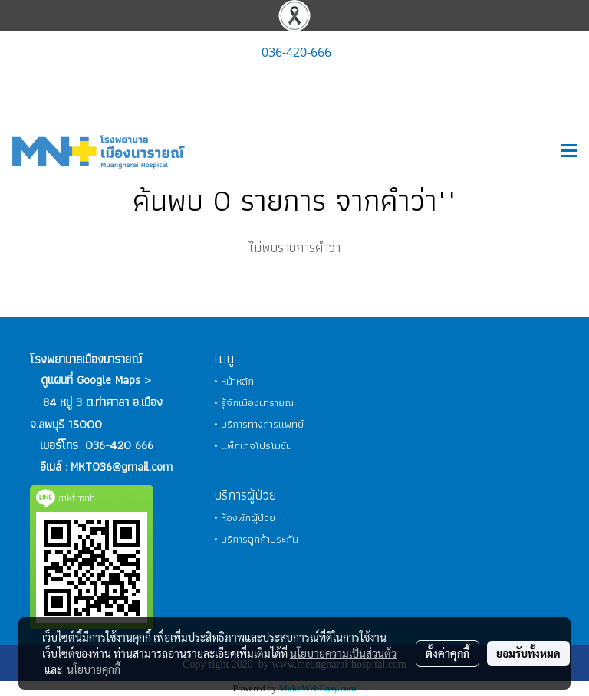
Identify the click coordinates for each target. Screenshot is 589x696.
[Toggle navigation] (569, 152)
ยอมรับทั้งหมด (528, 653)
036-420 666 (119, 445)
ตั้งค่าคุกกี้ (447, 653)
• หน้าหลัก (234, 381)
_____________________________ (303, 466)
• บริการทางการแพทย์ (259, 423)
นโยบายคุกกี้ (93, 669)
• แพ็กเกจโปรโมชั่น (253, 445)
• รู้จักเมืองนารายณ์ (254, 402)
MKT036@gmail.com (122, 466)
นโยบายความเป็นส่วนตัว (343, 653)
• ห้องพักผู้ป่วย (244, 517)
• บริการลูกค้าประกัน (256, 538)
